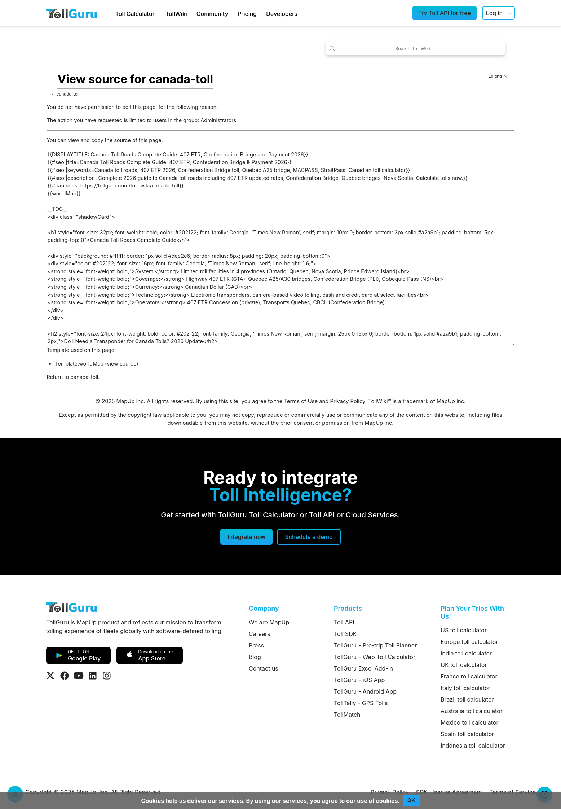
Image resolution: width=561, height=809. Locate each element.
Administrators (218, 120)
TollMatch (347, 714)
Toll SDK (345, 633)
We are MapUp (269, 622)
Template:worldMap (79, 364)
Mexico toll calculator (470, 722)
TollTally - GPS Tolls (361, 703)
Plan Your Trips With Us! (472, 612)
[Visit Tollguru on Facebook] (64, 675)
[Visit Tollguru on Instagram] (106, 675)
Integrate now (246, 536)
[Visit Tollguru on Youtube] (79, 676)
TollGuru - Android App (365, 691)
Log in (494, 13)
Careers (259, 633)
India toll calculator (466, 653)
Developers (281, 13)
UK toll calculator (464, 664)
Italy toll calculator (465, 687)
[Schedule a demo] (308, 537)
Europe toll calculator (469, 641)
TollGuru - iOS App (359, 680)
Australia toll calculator (472, 711)
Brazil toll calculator (467, 699)
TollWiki (176, 13)
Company (264, 608)
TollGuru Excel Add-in (363, 668)
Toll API (344, 622)
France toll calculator (469, 676)
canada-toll (67, 94)
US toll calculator (464, 630)
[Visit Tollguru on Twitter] (50, 675)
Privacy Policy (347, 401)
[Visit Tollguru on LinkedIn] (92, 675)
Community (212, 13)
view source (121, 364)
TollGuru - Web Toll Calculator (374, 656)
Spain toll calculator (467, 734)
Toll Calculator (135, 13)
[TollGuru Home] (71, 13)
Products (348, 608)
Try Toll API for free (444, 13)
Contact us (263, 668)
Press (256, 645)
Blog (255, 656)
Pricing (247, 13)
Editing (498, 76)
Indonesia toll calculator (473, 745)
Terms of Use (301, 401)
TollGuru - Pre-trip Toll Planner (375, 645)
